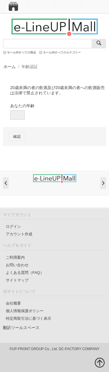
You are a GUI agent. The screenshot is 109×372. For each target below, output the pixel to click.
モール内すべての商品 (21, 52)
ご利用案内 (15, 257)
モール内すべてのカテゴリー (62, 52)
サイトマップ (17, 280)
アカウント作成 (19, 234)
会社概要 (13, 303)
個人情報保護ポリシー (25, 311)
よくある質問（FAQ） (25, 272)
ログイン (13, 226)
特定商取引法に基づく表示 (28, 318)
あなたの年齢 (22, 105)
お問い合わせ (17, 265)
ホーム (9, 66)
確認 (17, 136)
